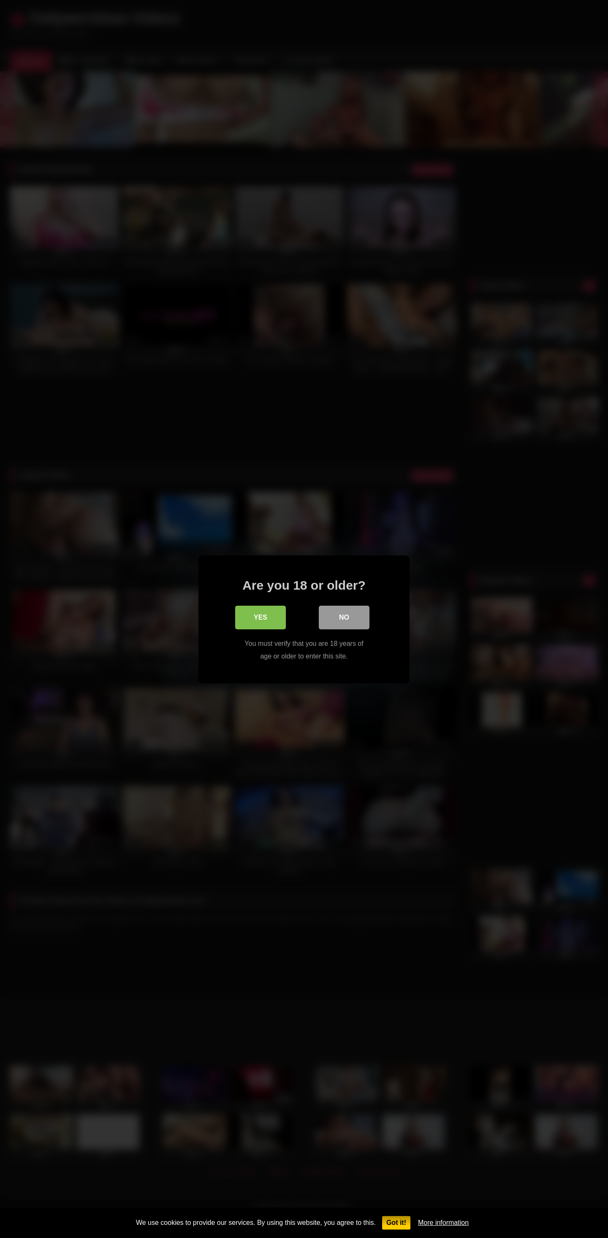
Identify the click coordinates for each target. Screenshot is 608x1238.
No (344, 616)
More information (443, 1222)
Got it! (396, 1222)
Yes (260, 616)
